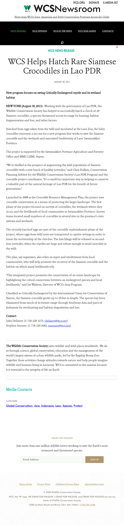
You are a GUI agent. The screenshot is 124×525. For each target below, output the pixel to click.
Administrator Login (94, 484)
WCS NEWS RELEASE (61, 50)
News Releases (18, 32)
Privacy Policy (43, 484)
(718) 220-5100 (87, 504)
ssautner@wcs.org (59, 325)
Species (67, 405)
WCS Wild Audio (84, 32)
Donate (94, 2)
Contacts (104, 32)
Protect (78, 405)
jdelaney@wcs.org (56, 321)
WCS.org (79, 2)
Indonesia (47, 405)
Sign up (94, 459)
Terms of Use (25, 484)
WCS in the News (61, 32)
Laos (58, 405)
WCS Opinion (39, 32)
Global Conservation (19, 405)
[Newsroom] (62, 9)
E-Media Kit (110, 2)
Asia (37, 405)
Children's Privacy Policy (67, 484)
